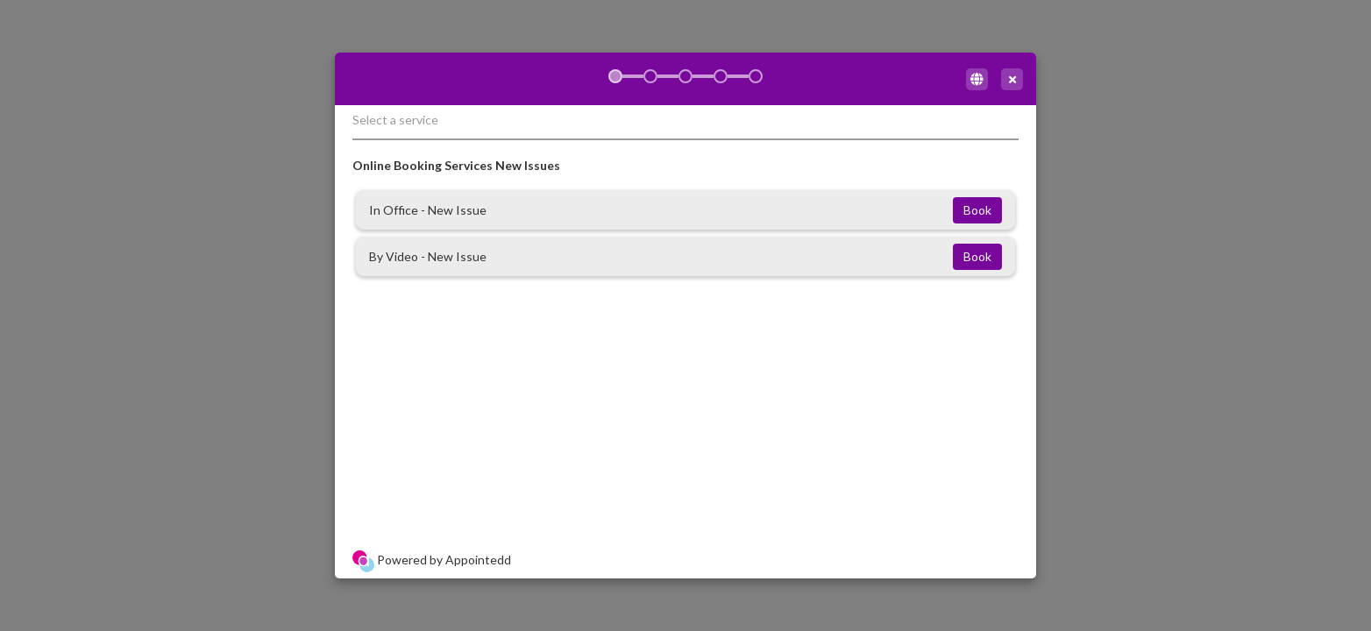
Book (977, 209)
